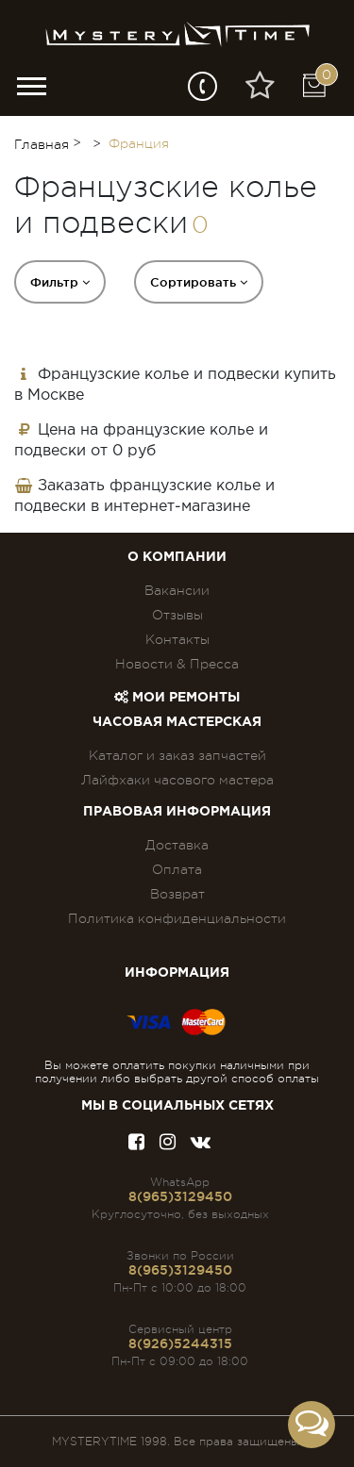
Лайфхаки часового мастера (177, 779)
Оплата (177, 869)
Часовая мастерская (177, 722)
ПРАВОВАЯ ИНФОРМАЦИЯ (177, 811)
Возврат (177, 893)
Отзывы (177, 614)
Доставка (177, 844)
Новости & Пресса (177, 663)
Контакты (177, 639)
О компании (177, 557)
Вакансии (177, 590)
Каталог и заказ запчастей (177, 755)
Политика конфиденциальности (177, 918)
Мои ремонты (177, 697)
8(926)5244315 (180, 1343)
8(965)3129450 (180, 1196)
